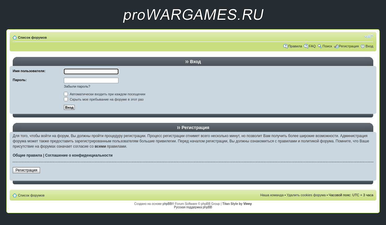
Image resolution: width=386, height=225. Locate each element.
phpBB (167, 204)
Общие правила (27, 155)
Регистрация (349, 46)
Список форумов (32, 37)
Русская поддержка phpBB (193, 207)
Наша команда (271, 195)
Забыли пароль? (77, 86)
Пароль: (20, 80)
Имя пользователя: (29, 71)
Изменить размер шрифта (368, 36)
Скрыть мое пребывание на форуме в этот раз (104, 99)
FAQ (312, 46)
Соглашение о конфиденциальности (79, 155)
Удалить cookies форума (306, 195)
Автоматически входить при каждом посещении (104, 94)
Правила (295, 46)
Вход (369, 46)
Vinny (247, 204)
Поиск (327, 46)
